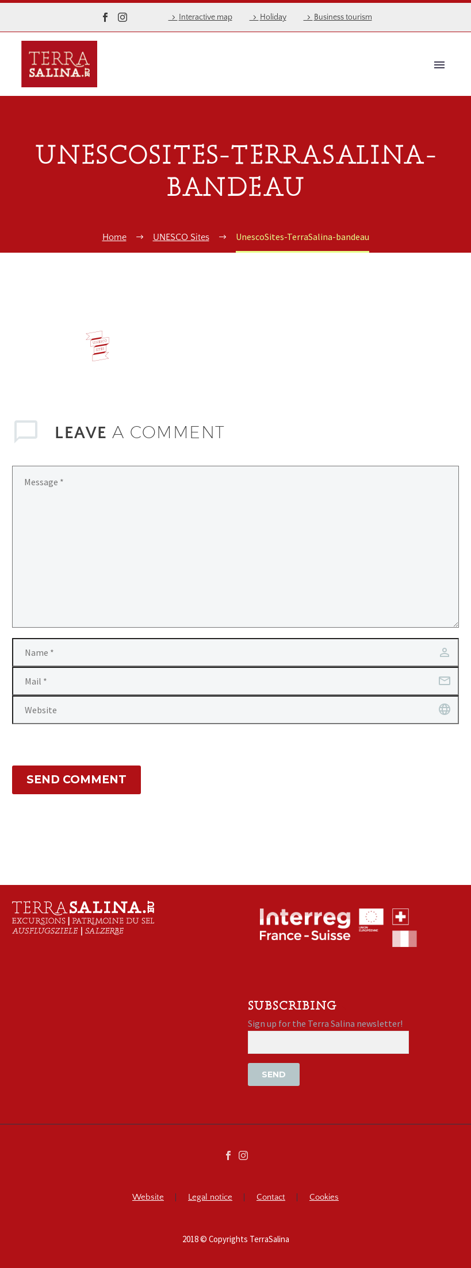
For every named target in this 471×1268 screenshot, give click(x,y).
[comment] (235, 547)
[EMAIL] (328, 1042)
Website (148, 1197)
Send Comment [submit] (76, 779)
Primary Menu (439, 64)
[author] (235, 652)
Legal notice (210, 1197)
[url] (235, 709)
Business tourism (343, 17)
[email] (235, 681)
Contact (270, 1197)
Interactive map (205, 17)
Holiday (273, 17)
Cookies (324, 1197)
